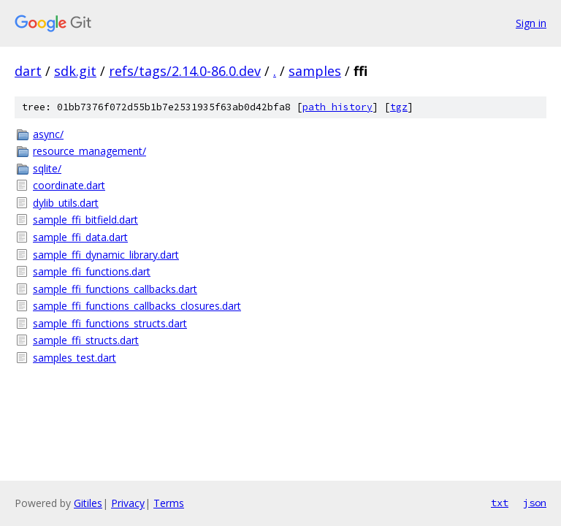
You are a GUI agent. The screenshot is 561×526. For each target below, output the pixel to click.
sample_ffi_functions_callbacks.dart (115, 289)
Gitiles (88, 503)
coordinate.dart (69, 185)
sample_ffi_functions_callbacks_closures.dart (137, 306)
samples (315, 71)
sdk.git (75, 71)
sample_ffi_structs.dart (86, 340)
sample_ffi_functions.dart (91, 271)
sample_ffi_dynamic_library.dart (106, 255)
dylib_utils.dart (66, 203)
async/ (48, 134)
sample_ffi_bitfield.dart (85, 219)
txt (499, 502)
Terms (168, 503)
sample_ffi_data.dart (80, 237)
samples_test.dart (74, 358)
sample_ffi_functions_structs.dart (110, 323)
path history (337, 107)
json (534, 502)
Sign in (531, 23)
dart (28, 71)
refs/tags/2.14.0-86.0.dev (185, 71)
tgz (399, 107)
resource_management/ (89, 151)
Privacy (128, 503)
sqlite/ (47, 168)
